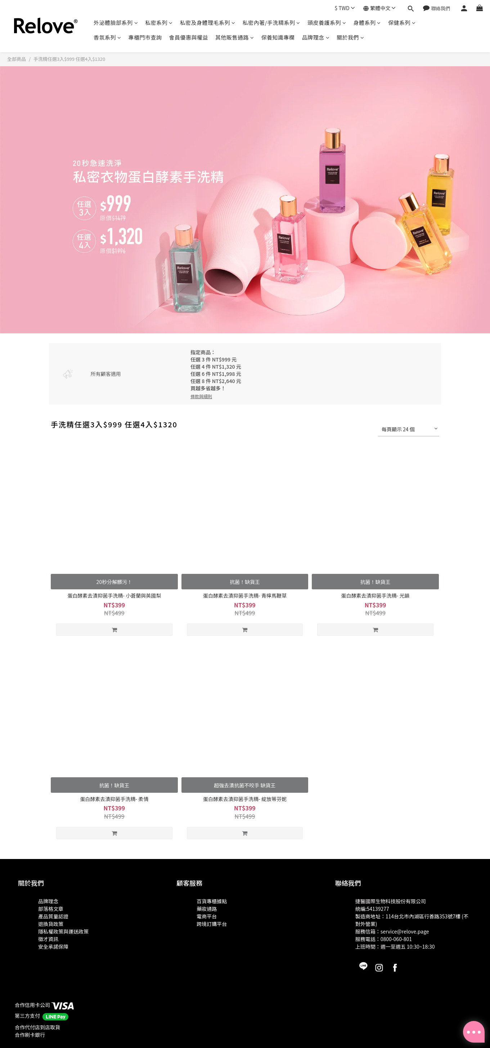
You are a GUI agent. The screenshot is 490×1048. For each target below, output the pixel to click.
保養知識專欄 (278, 37)
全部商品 (16, 58)
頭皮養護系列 (326, 22)
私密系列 (159, 22)
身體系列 (367, 22)
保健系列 (402, 22)
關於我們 (350, 37)
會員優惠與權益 (188, 37)
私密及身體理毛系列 (207, 22)
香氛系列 (107, 37)
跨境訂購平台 (212, 923)
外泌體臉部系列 (116, 22)
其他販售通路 (234, 37)
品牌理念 (316, 37)
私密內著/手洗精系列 (271, 22)
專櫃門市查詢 (145, 37)
